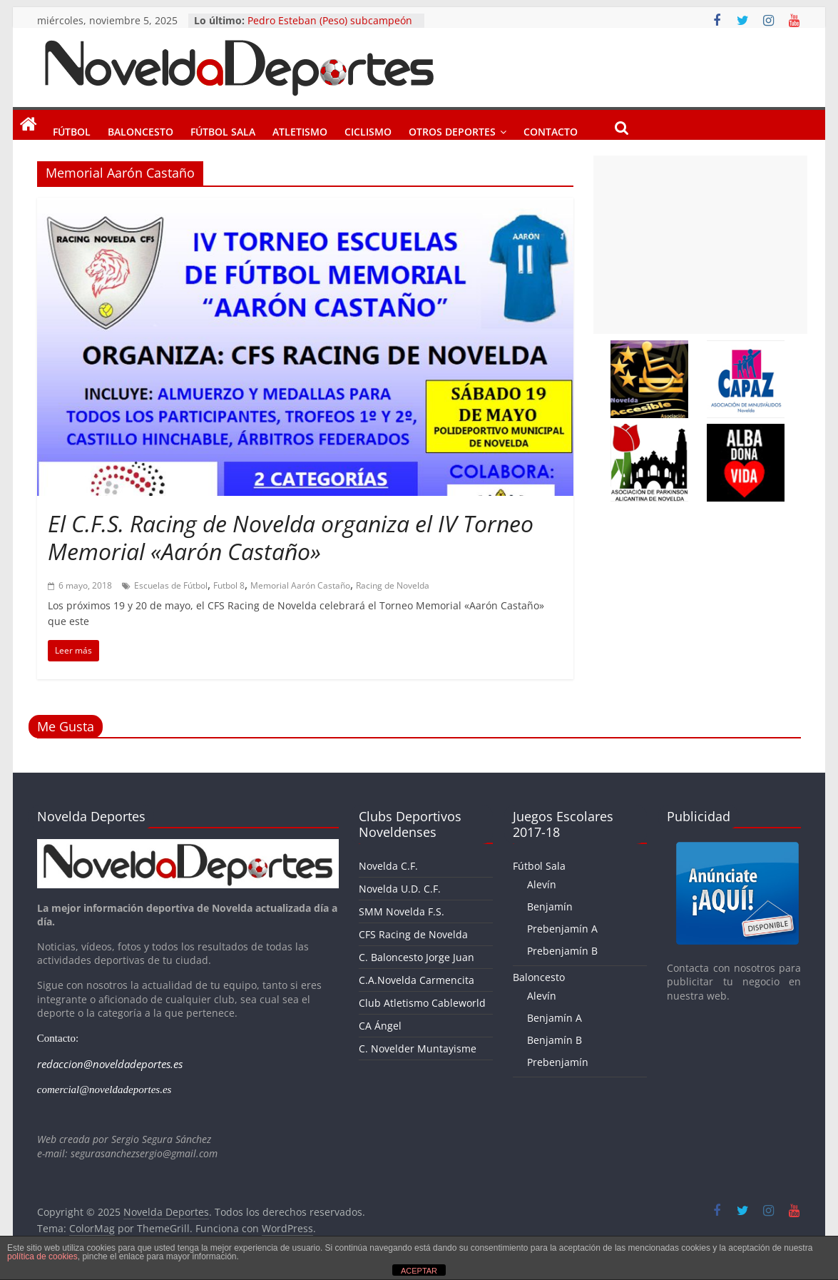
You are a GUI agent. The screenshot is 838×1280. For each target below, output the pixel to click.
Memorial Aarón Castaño (300, 585)
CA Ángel (380, 1025)
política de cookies (42, 1256)
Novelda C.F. (388, 866)
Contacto (550, 129)
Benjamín (550, 906)
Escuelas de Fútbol (171, 585)
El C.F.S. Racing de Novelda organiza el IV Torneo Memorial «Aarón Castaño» (290, 537)
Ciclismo (368, 129)
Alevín (541, 884)
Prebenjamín (557, 1062)
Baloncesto (140, 129)
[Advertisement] (700, 245)
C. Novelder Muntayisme (417, 1048)
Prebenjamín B (562, 951)
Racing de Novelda (392, 585)
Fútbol (72, 129)
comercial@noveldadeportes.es (104, 1089)
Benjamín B (554, 1040)
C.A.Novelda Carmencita (416, 980)
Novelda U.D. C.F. (400, 888)
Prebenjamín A (562, 928)
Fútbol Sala (222, 129)
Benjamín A (554, 1018)
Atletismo (299, 129)
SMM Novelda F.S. (401, 911)
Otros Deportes (452, 129)
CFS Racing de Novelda (413, 934)
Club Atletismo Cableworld (422, 1003)
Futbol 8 (229, 585)
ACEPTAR (419, 1270)
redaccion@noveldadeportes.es (110, 1064)
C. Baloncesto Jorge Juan (416, 957)
